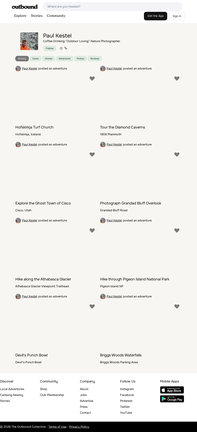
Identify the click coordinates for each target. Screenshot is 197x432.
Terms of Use (57, 427)
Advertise (86, 401)
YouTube (126, 413)
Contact (85, 413)
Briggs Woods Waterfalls (121, 355)
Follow (49, 48)
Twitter (125, 407)
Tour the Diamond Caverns (122, 127)
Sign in (177, 16)
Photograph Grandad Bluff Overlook (130, 203)
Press (83, 407)
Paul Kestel (29, 68)
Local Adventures (12, 389)
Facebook (127, 395)
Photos (80, 58)
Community (56, 16)
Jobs (83, 395)
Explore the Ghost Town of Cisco (43, 203)
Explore (20, 16)
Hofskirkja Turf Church (34, 127)
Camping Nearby (11, 395)
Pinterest (126, 401)
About (84, 389)
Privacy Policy (79, 427)
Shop (43, 389)
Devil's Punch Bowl (31, 355)
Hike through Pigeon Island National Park (134, 279)
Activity (22, 58)
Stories (36, 16)
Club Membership (52, 395)
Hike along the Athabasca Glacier (43, 279)
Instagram (127, 389)
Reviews (94, 58)
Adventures (64, 58)
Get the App (156, 16)
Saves (35, 58)
